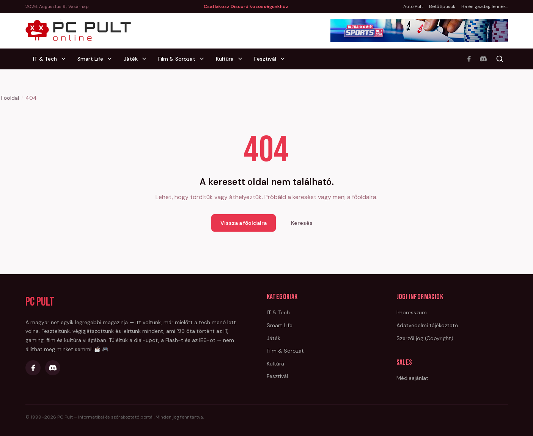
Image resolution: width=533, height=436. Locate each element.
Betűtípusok (442, 6)
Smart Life (90, 58)
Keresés (302, 223)
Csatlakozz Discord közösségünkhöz (246, 6)
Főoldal (10, 97)
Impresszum (411, 312)
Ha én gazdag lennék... (484, 6)
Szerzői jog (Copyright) (424, 338)
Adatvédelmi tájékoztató (427, 325)
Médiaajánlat (412, 378)
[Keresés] (499, 58)
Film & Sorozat (176, 58)
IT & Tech (45, 58)
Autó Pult (413, 6)
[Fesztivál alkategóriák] (285, 59)
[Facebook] (468, 59)
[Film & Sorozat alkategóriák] (204, 59)
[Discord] (483, 59)
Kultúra (225, 58)
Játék (131, 58)
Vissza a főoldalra (243, 223)
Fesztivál (265, 58)
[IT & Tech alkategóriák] (65, 59)
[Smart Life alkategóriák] (112, 59)
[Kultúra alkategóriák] (242, 59)
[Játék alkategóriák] (146, 59)
